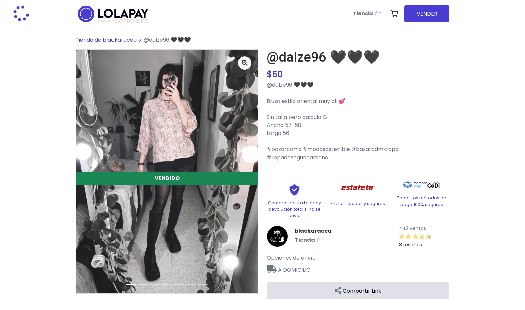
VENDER (427, 14)
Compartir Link (358, 291)
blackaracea (313, 231)
